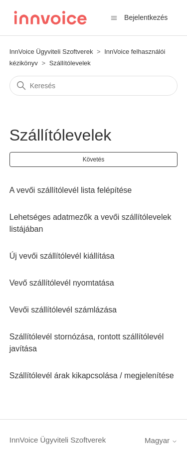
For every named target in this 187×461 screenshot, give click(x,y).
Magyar (161, 440)
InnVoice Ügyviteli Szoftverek (51, 51)
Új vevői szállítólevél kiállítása (62, 256)
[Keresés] (93, 86)
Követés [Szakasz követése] (93, 159)
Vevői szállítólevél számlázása (63, 310)
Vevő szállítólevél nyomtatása (61, 283)
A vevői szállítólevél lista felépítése (70, 190)
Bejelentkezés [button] (146, 17)
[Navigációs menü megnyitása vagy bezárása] (114, 17)
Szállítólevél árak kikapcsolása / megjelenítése (91, 375)
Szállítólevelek (70, 63)
